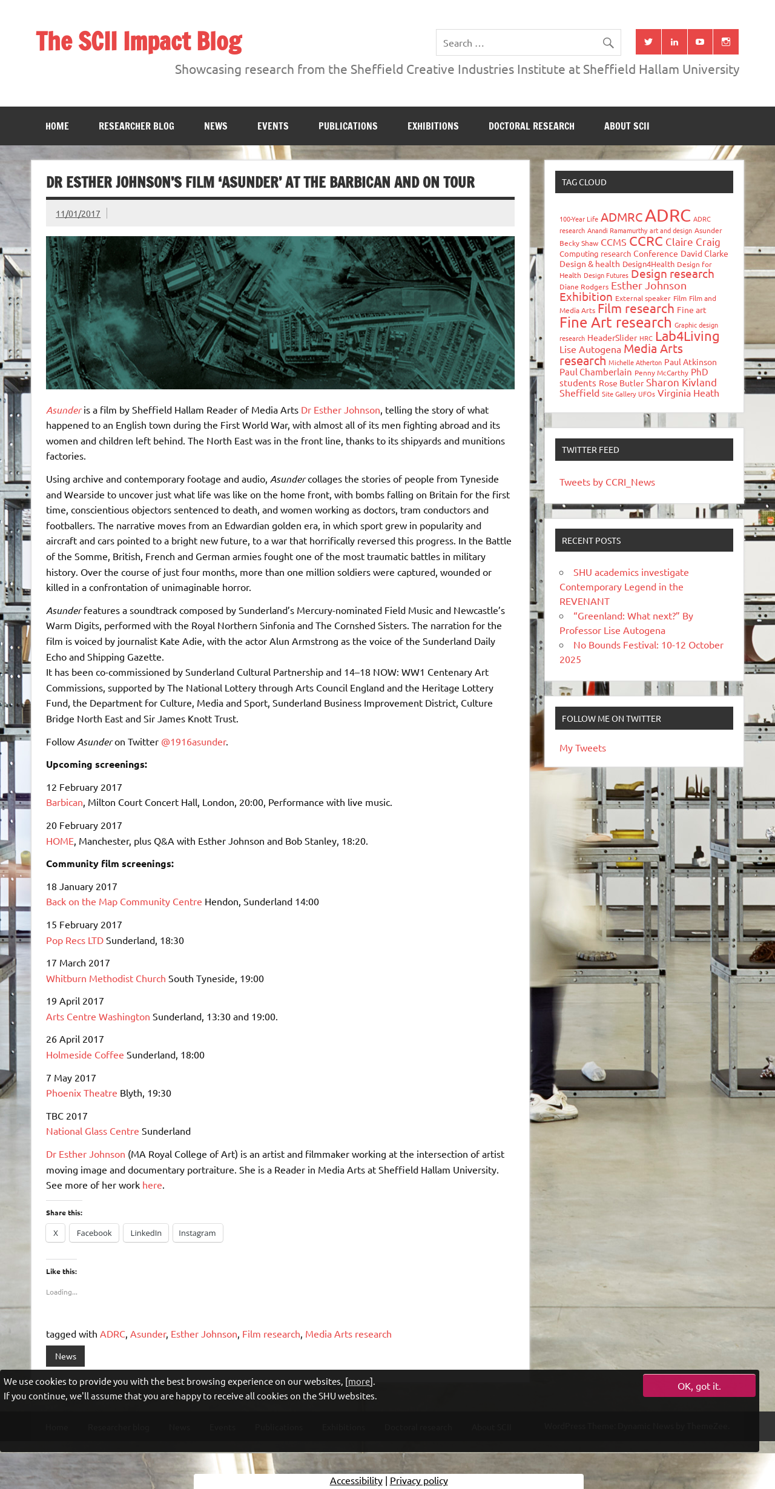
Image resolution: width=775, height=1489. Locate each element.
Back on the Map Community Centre (124, 901)
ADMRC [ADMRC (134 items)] (621, 216)
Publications (348, 126)
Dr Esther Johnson (340, 409)
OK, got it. (699, 1385)
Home (57, 126)
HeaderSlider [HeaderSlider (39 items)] (612, 337)
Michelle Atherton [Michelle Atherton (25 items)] (635, 362)
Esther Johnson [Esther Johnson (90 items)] (649, 285)
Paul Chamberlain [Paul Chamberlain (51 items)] (595, 371)
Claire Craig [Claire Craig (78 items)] (693, 241)
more (359, 1381)
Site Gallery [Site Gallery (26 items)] (619, 393)
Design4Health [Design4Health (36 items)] (648, 264)
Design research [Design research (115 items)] (672, 273)
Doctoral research (532, 126)
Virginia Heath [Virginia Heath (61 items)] (688, 392)
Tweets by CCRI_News (607, 481)
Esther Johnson (204, 1333)
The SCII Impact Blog (138, 41)
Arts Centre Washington (98, 1016)
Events (273, 126)
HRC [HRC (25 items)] (646, 338)
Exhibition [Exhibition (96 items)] (586, 296)
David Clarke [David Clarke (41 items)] (704, 253)
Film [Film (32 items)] (680, 298)
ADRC (112, 1333)
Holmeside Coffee (85, 1054)
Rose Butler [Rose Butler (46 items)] (621, 382)
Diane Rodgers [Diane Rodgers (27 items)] (583, 286)
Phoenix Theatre (81, 1092)
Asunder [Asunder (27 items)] (708, 230)
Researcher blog (136, 126)
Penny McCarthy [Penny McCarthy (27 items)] (661, 372)
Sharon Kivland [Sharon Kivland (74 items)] (681, 381)
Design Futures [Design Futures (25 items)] (606, 275)
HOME (60, 840)
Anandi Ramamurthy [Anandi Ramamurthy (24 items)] (617, 230)
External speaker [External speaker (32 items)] (643, 298)
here (152, 1184)
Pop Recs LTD (75, 940)
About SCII (627, 126)
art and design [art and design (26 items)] (671, 230)
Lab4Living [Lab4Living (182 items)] (687, 335)
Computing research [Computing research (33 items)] (595, 253)
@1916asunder (193, 741)
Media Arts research (348, 1333)
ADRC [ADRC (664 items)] (668, 215)
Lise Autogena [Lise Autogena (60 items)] (590, 349)
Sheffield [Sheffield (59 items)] (579, 392)
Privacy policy (419, 1480)
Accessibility (356, 1480)
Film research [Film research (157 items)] (636, 307)
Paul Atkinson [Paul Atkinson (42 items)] (690, 361)
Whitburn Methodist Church (106, 978)
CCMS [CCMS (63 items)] (614, 242)
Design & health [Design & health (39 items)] (589, 263)
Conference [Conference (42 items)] (655, 253)
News (216, 126)
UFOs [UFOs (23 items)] (646, 393)
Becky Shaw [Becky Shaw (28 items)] (578, 243)
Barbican (64, 802)
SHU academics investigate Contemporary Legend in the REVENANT (624, 586)
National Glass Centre (92, 1130)
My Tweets (582, 747)
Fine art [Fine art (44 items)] (692, 309)
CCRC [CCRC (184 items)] (646, 240)
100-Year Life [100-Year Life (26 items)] (578, 218)
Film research (271, 1333)
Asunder (148, 1333)
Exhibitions (433, 126)
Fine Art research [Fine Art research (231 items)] (615, 322)
